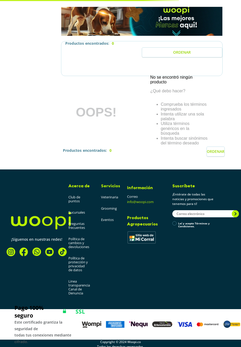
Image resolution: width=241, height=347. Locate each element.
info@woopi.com (140, 201)
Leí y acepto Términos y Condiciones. (194, 225)
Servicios (110, 185)
